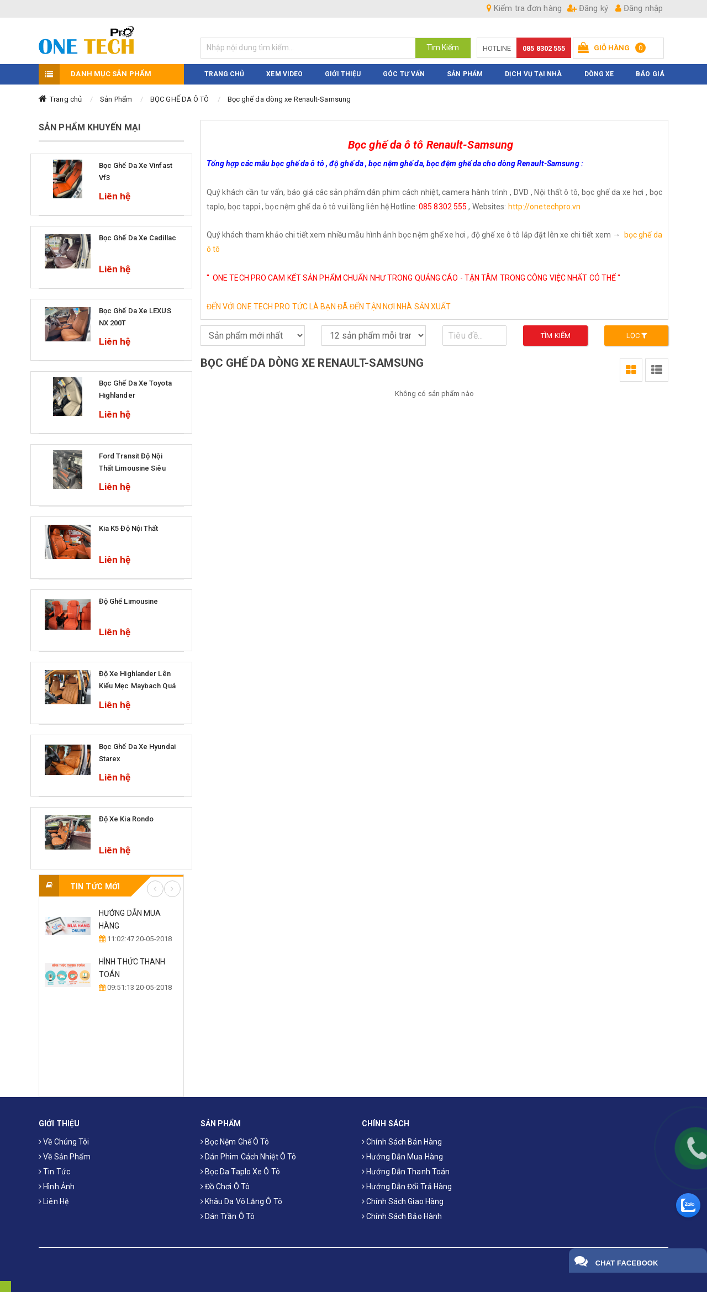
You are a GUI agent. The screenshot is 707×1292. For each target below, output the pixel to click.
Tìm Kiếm (443, 47)
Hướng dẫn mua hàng (402, 1156)
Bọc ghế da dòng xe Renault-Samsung (289, 99)
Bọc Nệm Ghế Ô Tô (235, 1141)
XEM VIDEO (284, 74)
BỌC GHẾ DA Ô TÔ (179, 99)
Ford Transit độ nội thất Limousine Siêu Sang (132, 468)
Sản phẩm (465, 74)
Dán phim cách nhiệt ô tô (249, 1156)
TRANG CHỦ (224, 74)
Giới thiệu (343, 74)
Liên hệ (53, 1201)
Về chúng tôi (64, 1141)
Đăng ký (587, 8)
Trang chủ (66, 99)
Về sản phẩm (65, 1156)
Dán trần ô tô (228, 1216)
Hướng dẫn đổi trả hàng (407, 1186)
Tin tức (54, 1171)
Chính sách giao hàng (403, 1201)
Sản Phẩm (116, 99)
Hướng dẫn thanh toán (406, 1171)
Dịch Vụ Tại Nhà (533, 74)
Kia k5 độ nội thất (129, 528)
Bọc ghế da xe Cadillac (137, 238)
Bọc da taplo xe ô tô (240, 1171)
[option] (111, 950)
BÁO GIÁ (650, 74)
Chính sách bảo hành (402, 1216)
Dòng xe (599, 74)
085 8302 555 (544, 48)
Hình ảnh (57, 1186)
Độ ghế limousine (129, 601)
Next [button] (172, 888)
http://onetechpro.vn (544, 206)
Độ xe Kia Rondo (126, 819)
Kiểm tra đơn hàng (524, 8)
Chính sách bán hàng (402, 1141)
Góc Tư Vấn (404, 74)
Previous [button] (155, 888)
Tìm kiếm (556, 335)
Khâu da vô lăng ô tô (241, 1201)
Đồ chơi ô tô (225, 1186)
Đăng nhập (639, 8)
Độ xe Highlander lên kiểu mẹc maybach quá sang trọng (137, 685)
